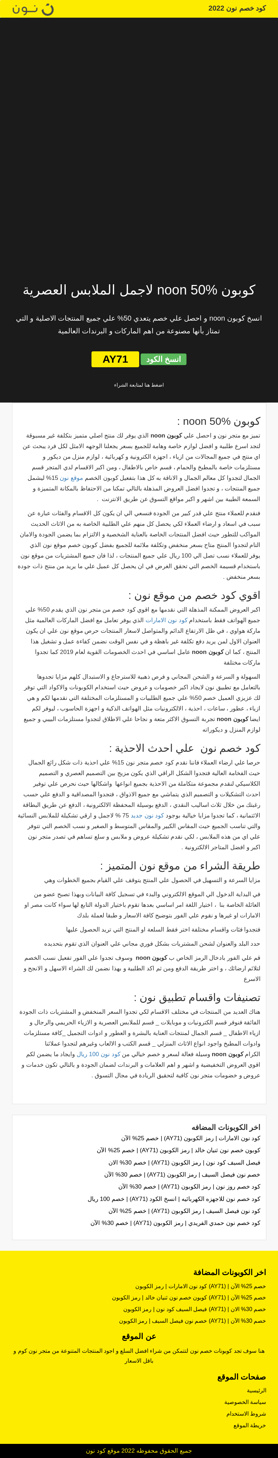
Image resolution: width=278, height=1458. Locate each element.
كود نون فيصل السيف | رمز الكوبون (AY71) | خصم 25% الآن (184, 1211)
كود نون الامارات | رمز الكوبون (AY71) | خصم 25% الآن (191, 1138)
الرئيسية (256, 1390)
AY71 (115, 359)
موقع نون (71, 478)
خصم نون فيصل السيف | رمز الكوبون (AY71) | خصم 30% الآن (182, 1174)
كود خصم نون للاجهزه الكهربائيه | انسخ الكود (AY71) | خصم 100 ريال (174, 1199)
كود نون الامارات (166, 620)
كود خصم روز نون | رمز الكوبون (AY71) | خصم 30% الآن (189, 1186)
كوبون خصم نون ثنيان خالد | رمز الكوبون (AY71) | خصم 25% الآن (178, 1150)
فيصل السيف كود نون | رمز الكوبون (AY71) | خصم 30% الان (184, 1162)
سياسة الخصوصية (245, 1402)
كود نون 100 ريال (98, 1054)
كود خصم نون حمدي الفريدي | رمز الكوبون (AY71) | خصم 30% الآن (175, 1223)
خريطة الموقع (249, 1425)
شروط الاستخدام (246, 1414)
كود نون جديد (147, 815)
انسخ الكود (163, 359)
